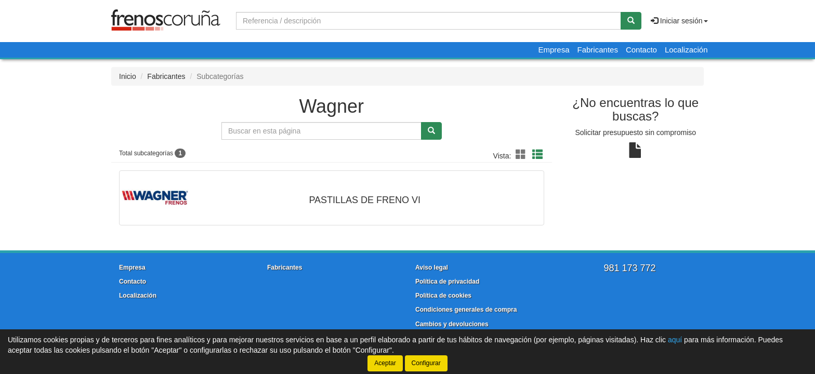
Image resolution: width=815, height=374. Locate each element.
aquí (675, 340)
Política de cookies (443, 295)
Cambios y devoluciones (452, 324)
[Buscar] (631, 21)
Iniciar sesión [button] (679, 21)
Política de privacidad (447, 281)
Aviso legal (431, 267)
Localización (686, 49)
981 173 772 (629, 268)
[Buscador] (428, 21)
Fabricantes (597, 49)
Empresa (553, 49)
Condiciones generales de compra (466, 309)
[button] (522, 155)
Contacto (641, 49)
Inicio (127, 76)
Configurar (426, 363)
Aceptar (385, 363)
